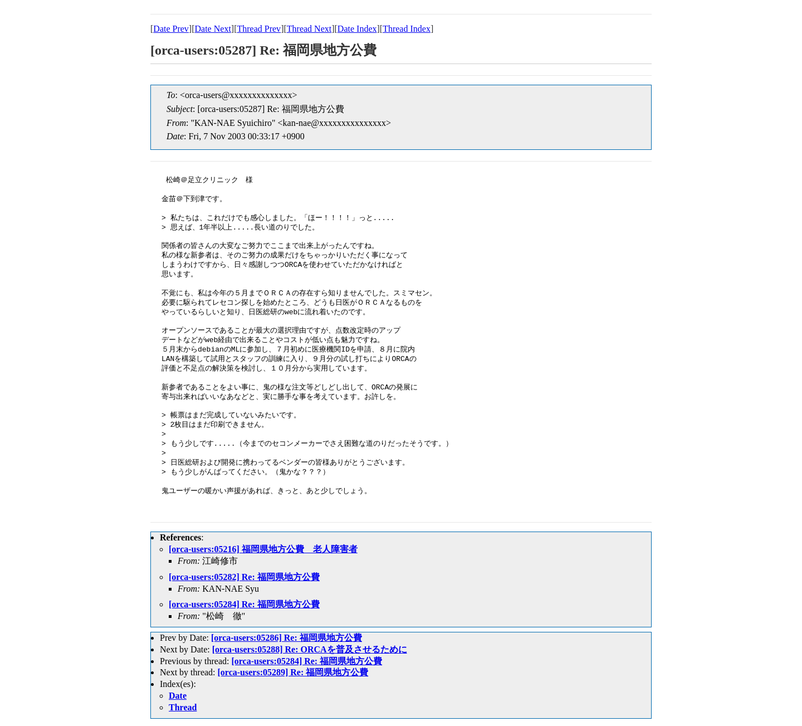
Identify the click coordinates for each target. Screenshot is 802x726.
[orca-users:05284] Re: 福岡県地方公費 (244, 604)
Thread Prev (259, 28)
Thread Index (407, 28)
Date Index (357, 28)
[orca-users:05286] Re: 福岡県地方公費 (286, 637)
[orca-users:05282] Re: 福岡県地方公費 (244, 577)
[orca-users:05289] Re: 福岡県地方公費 (293, 672)
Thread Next (309, 28)
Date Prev (171, 28)
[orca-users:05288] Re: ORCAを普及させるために (309, 649)
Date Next (213, 28)
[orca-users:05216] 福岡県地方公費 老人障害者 (263, 549)
